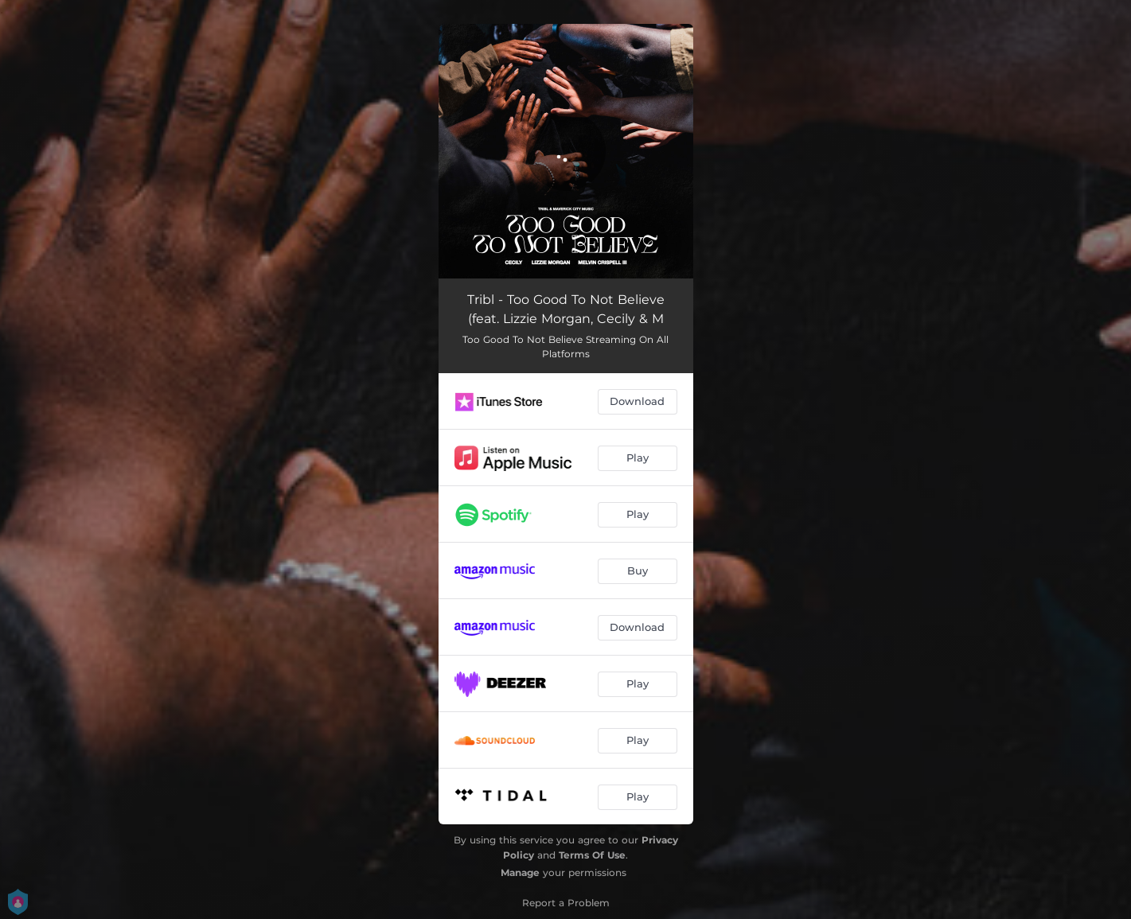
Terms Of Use (592, 855)
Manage (520, 872)
